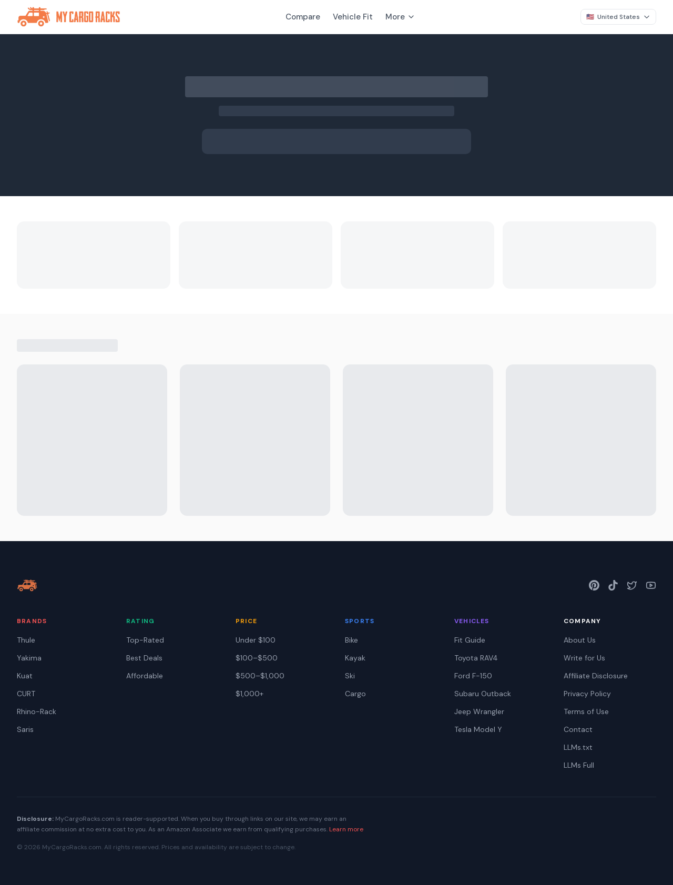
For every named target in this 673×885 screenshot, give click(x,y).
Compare (302, 17)
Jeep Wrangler (479, 711)
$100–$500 (257, 658)
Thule (26, 640)
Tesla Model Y (478, 729)
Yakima (29, 658)
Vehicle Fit (353, 17)
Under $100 (256, 640)
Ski (350, 675)
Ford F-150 (473, 675)
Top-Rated (145, 640)
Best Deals (144, 658)
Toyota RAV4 (476, 658)
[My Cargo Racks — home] (27, 585)
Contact (578, 729)
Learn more (346, 829)
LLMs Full (579, 765)
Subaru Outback (482, 693)
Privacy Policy (587, 693)
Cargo (355, 693)
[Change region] (618, 17)
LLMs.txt (578, 747)
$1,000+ (249, 693)
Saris (25, 729)
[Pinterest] (594, 585)
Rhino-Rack (36, 711)
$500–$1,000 (260, 675)
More (400, 17)
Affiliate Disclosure (596, 675)
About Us (580, 640)
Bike (351, 640)
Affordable (144, 675)
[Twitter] (632, 585)
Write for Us (584, 658)
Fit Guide (469, 640)
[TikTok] (613, 585)
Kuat (25, 675)
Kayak (355, 658)
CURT (26, 693)
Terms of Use (586, 711)
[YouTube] (651, 585)
